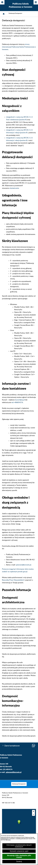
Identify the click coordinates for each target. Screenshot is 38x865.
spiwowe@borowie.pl (23, 565)
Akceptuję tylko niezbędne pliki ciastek (19, 856)
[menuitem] (19, 784)
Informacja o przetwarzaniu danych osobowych (19, 846)
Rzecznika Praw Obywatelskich (13, 580)
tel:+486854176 (17, 402)
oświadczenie (14, 188)
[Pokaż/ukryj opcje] (2, 2)
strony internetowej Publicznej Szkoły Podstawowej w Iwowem (19, 47)
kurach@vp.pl (20, 400)
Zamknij (19, 861)
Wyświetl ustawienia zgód (19, 851)
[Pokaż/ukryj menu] (35, 2)
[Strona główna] (3, 14)
